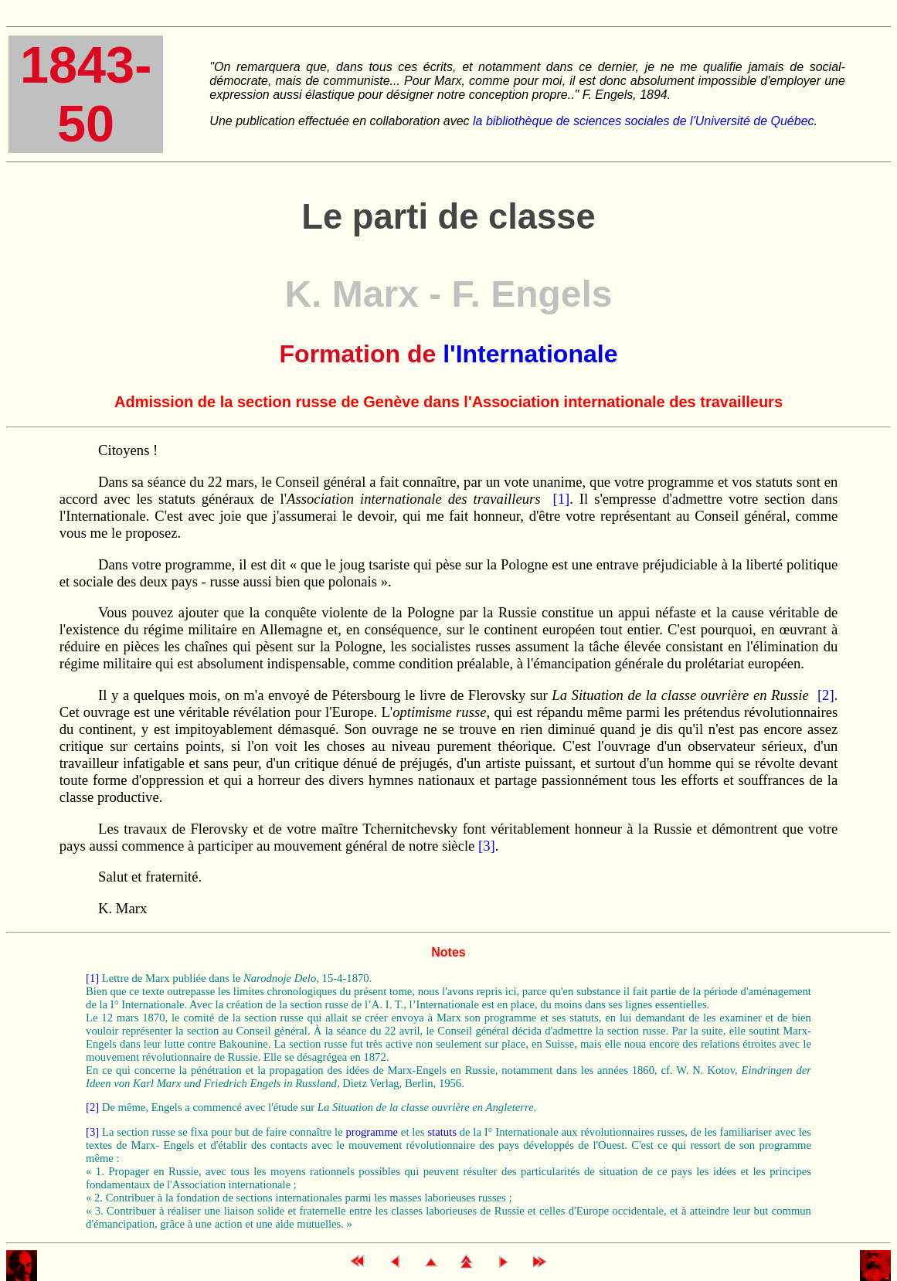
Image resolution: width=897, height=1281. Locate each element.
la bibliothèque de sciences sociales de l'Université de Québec (643, 120)
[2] (825, 695)
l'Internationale (530, 354)
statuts (441, 1132)
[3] (486, 846)
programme (371, 1132)
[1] (561, 499)
